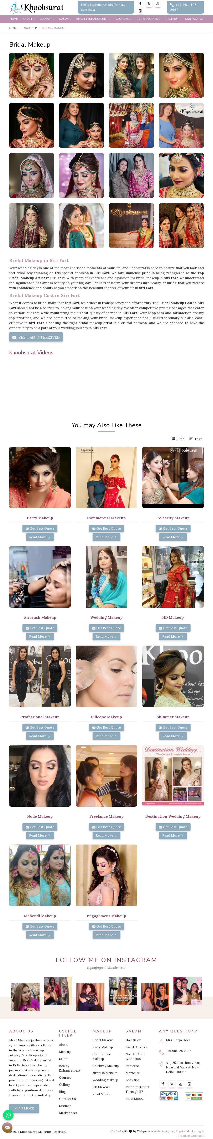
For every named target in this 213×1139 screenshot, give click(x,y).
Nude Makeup (40, 816)
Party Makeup (40, 517)
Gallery (173, 19)
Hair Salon (133, 1040)
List (195, 438)
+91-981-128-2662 (184, 7)
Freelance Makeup (106, 816)
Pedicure (132, 1066)
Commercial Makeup (106, 517)
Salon (65, 19)
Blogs (63, 1092)
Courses (123, 19)
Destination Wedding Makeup (173, 816)
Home (14, 19)
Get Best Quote (40, 528)
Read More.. (101, 1094)
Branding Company (191, 1136)
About (29, 19)
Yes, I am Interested (36, 337)
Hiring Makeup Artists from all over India (103, 7)
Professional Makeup (39, 716)
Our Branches (148, 19)
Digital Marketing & (190, 1131)
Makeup (47, 19)
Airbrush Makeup (40, 617)
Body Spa (132, 1080)
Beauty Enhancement (93, 19)
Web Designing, (164, 1131)
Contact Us (194, 19)
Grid (178, 438)
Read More (40, 537)
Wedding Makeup (106, 617)
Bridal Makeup (103, 1040)
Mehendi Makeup (40, 915)
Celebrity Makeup (172, 517)
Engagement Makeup (106, 915)
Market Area (68, 1113)
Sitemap (65, 1106)
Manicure (133, 1073)
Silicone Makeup (106, 716)
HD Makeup (173, 617)
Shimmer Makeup (173, 716)
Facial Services (136, 1047)
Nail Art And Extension (135, 1056)
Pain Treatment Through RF (138, 1089)
